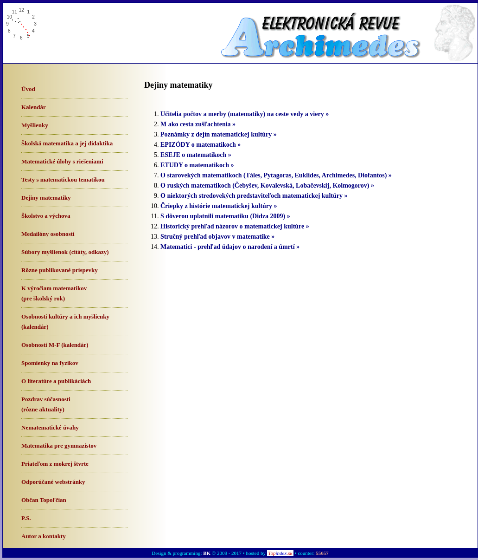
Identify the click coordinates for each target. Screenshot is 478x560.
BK (206, 553)
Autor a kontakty (43, 536)
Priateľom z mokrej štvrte (55, 463)
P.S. (26, 517)
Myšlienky (34, 125)
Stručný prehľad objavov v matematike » (217, 236)
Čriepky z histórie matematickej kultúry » (218, 205)
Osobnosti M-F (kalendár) (55, 344)
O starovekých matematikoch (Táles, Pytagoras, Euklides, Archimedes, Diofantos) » (276, 175)
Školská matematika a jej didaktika (67, 143)
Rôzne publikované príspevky (59, 270)
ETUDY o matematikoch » (197, 165)
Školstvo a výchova (45, 215)
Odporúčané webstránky (53, 481)
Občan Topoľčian (43, 499)
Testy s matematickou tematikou (63, 179)
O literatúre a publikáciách (56, 381)
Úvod (28, 88)
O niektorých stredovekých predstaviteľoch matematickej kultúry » (253, 195)
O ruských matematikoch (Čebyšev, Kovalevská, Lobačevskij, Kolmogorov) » (267, 185)
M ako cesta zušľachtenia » (198, 124)
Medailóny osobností (48, 233)
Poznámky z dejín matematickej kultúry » (218, 134)
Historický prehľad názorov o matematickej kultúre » (234, 226)
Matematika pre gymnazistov (58, 445)
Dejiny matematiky (46, 197)
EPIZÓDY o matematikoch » (200, 144)
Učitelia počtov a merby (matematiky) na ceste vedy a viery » (244, 114)
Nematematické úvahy (50, 427)
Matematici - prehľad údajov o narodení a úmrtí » (230, 246)
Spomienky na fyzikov (49, 362)
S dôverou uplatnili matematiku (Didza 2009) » (225, 216)
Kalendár (33, 107)
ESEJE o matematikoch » (195, 154)
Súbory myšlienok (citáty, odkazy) (65, 251)
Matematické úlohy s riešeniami (62, 161)
